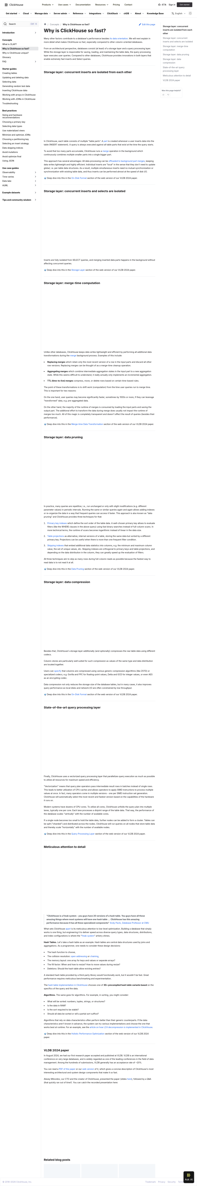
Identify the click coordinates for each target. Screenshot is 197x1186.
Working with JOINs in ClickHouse (18, 99)
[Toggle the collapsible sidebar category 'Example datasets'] (35, 192)
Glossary (6, 57)
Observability (8, 172)
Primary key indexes (57, 523)
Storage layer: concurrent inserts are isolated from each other (177, 30)
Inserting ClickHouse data (14, 90)
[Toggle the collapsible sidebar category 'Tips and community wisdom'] (35, 200)
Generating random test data (16, 86)
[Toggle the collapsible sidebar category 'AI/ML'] (35, 185)
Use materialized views (13, 130)
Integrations (95, 13)
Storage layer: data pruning (176, 54)
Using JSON (8, 160)
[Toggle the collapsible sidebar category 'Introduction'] (35, 33)
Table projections (55, 536)
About (138, 13)
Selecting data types (12, 126)
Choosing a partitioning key (15, 139)
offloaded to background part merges (127, 161)
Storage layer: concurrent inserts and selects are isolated (178, 40)
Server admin (60, 13)
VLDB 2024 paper (171, 80)
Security (172, 1182)
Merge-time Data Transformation (87, 424)
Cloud (26, 13)
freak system (88, 935)
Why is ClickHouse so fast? (15, 48)
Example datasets (11, 192)
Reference (78, 13)
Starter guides (9, 69)
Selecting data (9, 81)
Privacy (161, 1182)
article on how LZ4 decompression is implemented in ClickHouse (121, 1027)
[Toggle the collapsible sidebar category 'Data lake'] (35, 181)
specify (57, 671)
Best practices (9, 110)
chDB (126, 13)
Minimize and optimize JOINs (16, 135)
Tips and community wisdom (16, 200)
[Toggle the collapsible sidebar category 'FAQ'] (35, 61)
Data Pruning (77, 569)
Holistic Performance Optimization (87, 1033)
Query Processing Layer (83, 833)
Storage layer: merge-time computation (175, 48)
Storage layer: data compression (172, 61)
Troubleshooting (10, 103)
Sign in (172, 4)
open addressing (79, 956)
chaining (94, 956)
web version (88, 1069)
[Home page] (45, 24)
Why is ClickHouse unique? (15, 53)
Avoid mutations (10, 152)
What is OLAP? (9, 44)
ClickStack (112, 13)
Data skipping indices (12, 148)
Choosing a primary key (13, 122)
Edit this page (147, 24)
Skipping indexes (55, 545)
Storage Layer (78, 270)
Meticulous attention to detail (177, 75)
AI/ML (5, 185)
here (129, 1079)
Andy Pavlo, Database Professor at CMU (129, 923)
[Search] (20, 24)
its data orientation (119, 38)
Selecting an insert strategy (15, 143)
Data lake (6, 181)
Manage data (41, 13)
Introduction (8, 32)
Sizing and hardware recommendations (12, 116)
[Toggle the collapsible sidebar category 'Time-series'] (35, 177)
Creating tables (9, 73)
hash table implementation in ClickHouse (68, 985)
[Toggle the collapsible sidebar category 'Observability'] (35, 172)
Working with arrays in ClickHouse (19, 95)
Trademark (150, 1182)
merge (106, 151)
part (106, 141)
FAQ (4, 61)
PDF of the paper (67, 1069)
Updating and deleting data (15, 77)
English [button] (176, 13)
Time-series (8, 176)
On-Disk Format (79, 178)
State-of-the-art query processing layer (174, 69)
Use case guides (10, 168)
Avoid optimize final (11, 156)
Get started (184, 5)
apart (68, 928)
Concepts (7, 40)
